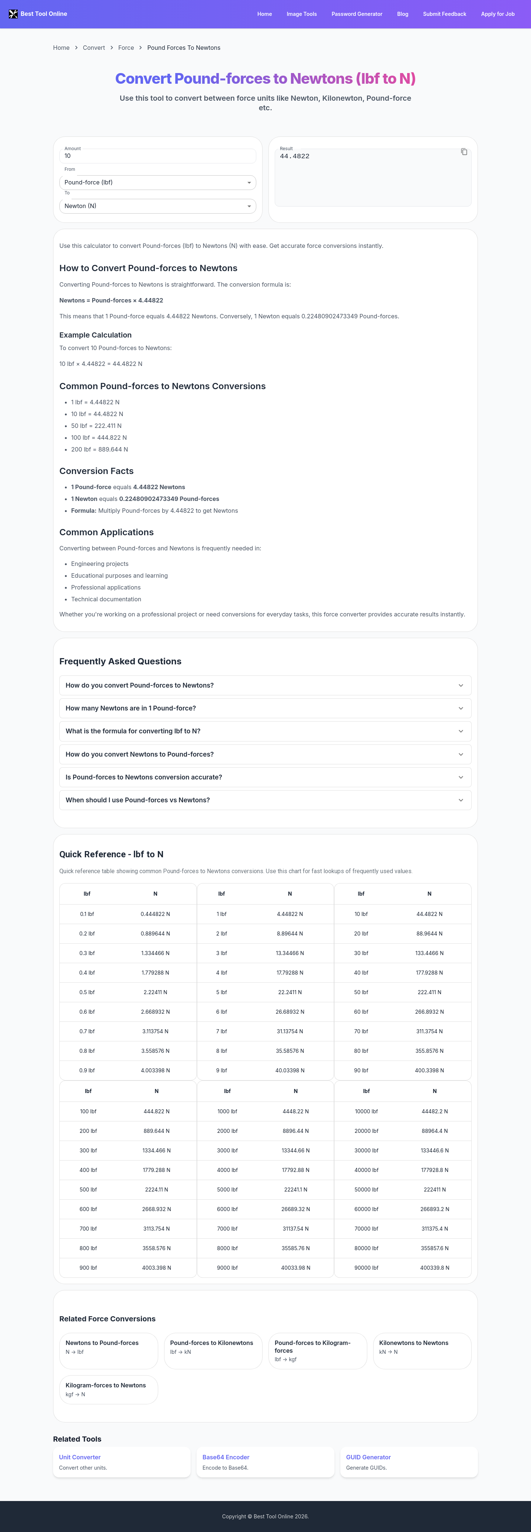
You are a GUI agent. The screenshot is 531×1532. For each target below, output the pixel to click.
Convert (94, 47)
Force (126, 47)
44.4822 (373, 177)
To (67, 193)
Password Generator (357, 14)
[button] (265, 685)
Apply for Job (498, 14)
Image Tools (302, 14)
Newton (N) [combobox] (81, 206)
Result (286, 148)
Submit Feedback (444, 14)
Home (265, 14)
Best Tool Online (44, 13)
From (70, 169)
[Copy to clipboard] (464, 151)
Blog (403, 14)
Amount (73, 148)
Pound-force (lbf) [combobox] (89, 182)
